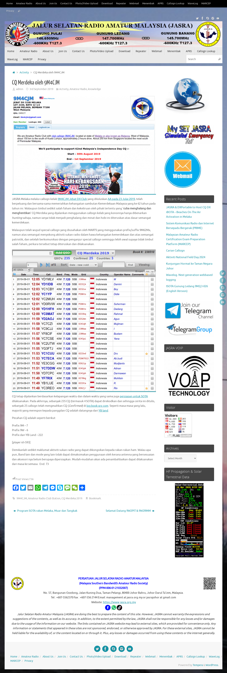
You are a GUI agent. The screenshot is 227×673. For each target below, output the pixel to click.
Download (107, 3)
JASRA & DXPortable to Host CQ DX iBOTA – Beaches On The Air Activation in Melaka (188, 212)
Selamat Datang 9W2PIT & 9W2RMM (130, 511)
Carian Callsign (175, 250)
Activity (24, 72)
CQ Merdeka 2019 (71, 498)
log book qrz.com (97, 406)
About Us (41, 3)
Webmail (134, 3)
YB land (103, 410)
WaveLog (193, 3)
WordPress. (212, 665)
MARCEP (206, 3)
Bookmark (95, 498)
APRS (161, 3)
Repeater (121, 3)
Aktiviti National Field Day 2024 (185, 257)
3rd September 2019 (41, 89)
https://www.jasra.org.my (119, 602)
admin (19, 89)
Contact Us (66, 3)
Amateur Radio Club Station (44, 498)
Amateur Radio (24, 3)
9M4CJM (22, 498)
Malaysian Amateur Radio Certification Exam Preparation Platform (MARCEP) (185, 239)
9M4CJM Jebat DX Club (72, 199)
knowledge (94, 89)
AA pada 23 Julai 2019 (121, 199)
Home (9, 3)
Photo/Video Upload (86, 3)
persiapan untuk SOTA (134, 396)
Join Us (53, 3)
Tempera (198, 665)
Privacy (10, 10)
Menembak (148, 3)
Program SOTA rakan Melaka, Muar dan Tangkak (45, 511)
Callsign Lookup (175, 3)
